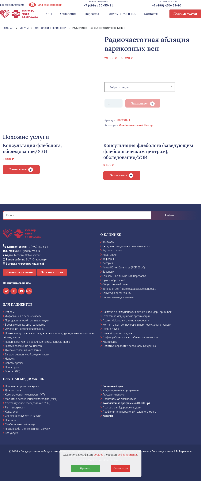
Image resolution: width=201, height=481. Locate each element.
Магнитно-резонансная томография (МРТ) (31, 398)
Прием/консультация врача (22, 386)
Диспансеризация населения (23, 350)
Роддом (9, 311)
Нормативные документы (118, 297)
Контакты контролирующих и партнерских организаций (137, 324)
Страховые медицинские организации (126, 316)
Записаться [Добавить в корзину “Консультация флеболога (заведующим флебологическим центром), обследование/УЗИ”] (118, 175)
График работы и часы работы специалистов (130, 337)
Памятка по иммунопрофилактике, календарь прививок (137, 311)
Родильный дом (113, 386)
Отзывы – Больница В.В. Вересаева (124, 276)
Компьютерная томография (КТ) (25, 394)
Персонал (92, 14)
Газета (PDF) (12, 371)
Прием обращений (113, 280)
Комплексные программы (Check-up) (126, 403)
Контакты (151, 14)
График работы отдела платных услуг (28, 428)
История (107, 263)
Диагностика (13, 390)
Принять (85, 468)
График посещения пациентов (23, 345)
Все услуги (11, 432)
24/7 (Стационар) (25, 259)
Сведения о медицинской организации (126, 246)
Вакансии (108, 271)
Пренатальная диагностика (119, 398)
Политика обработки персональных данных (129, 345)
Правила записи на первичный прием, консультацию (37, 341)
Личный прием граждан (117, 333)
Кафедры (108, 258)
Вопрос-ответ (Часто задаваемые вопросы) (129, 288)
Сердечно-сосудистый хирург (23, 415)
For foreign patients (12, 4)
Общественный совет (115, 284)
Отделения (68, 14)
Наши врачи (109, 254)
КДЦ (48, 14)
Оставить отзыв (52, 272)
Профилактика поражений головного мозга (129, 411)
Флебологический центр (20, 424)
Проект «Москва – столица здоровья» (126, 320)
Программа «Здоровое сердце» (122, 407)
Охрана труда (111, 328)
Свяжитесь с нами (19, 272)
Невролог (11, 420)
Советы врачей (14, 363)
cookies (98, 454)
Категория (112, 75)
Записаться (140, 103)
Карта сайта (110, 341)
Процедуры (12, 367)
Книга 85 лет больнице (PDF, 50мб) (123, 267)
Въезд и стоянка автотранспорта (25, 324)
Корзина (108, 415)
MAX (29, 291)
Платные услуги (185, 13)
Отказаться (120, 468)
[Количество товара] (113, 103)
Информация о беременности (23, 316)
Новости (10, 358)
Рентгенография (15, 407)
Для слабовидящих (45, 5)
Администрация (112, 250)
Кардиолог (11, 411)
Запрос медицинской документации (27, 354)
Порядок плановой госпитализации (27, 320)
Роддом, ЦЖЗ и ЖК (121, 14)
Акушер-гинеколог (114, 394)
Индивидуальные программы (121, 390)
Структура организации (116, 292)
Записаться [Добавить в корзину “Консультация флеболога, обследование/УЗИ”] (18, 169)
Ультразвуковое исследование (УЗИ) (27, 403)
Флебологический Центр (136, 125)
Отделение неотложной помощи (24, 328)
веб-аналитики (127, 454)
